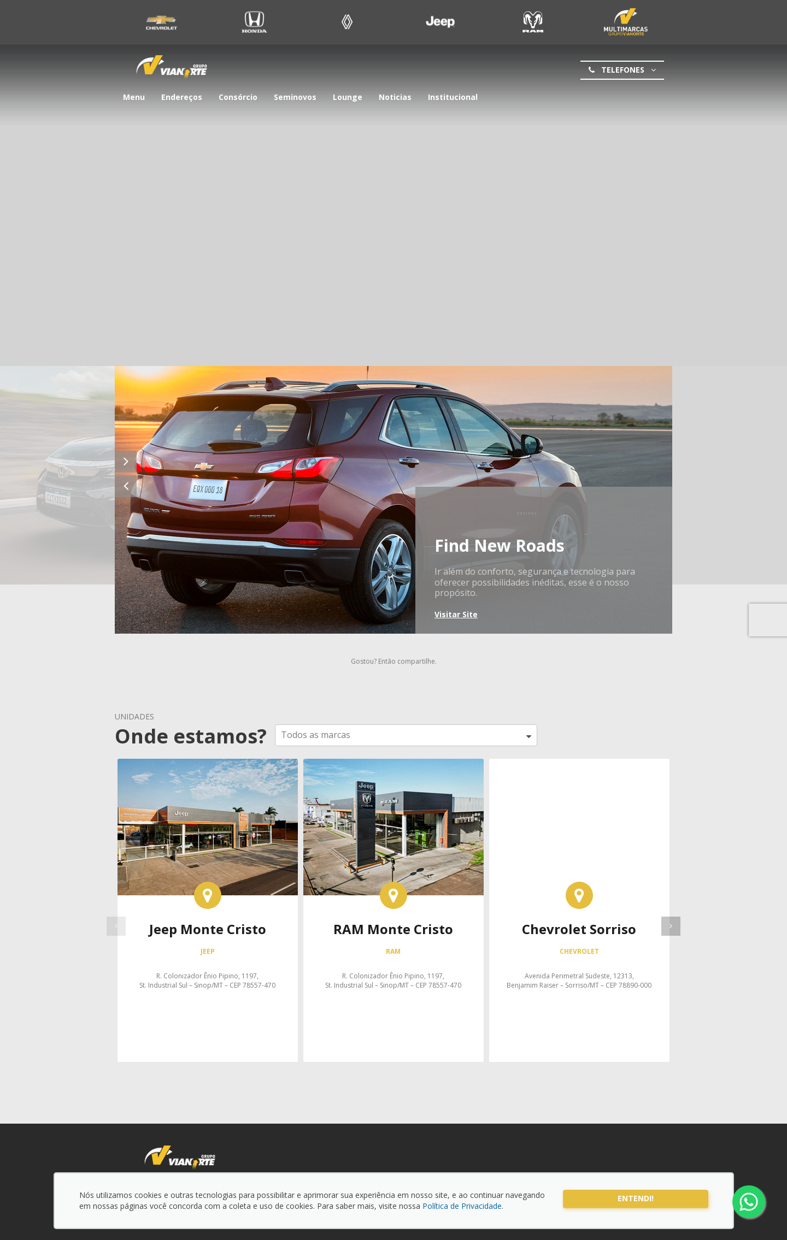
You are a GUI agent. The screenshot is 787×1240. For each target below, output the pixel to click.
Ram (533, 22)
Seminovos (295, 97)
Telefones (621, 70)
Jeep (440, 22)
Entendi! (636, 1198)
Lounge (347, 97)
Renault (347, 22)
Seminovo (626, 22)
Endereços (181, 97)
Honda (254, 22)
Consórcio (238, 97)
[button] (406, 735)
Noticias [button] (395, 97)
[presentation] (670, 926)
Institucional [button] (453, 97)
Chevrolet (161, 22)
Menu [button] (134, 97)
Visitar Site (456, 614)
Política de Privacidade (462, 1206)
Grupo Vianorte (171, 67)
